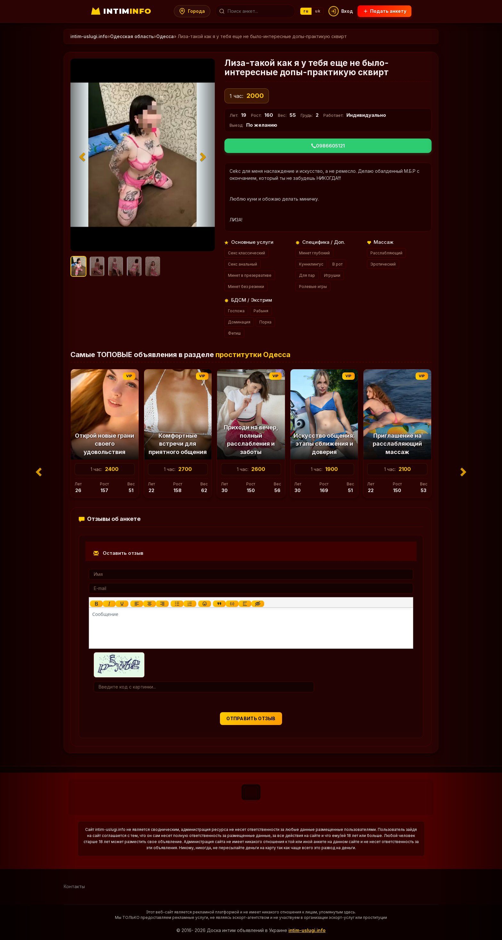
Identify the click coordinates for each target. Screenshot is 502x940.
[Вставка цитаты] (219, 604)
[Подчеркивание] (122, 604)
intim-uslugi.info (89, 36)
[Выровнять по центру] (149, 604)
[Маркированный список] (177, 604)
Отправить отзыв (251, 718)
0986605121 (328, 146)
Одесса (165, 36)
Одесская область (132, 36)
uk (317, 11)
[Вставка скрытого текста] (257, 604)
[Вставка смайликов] (204, 604)
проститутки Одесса (252, 354)
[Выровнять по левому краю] (136, 604)
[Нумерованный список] (189, 604)
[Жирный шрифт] (96, 604)
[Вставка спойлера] (245, 604)
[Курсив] (109, 604)
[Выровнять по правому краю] (162, 604)
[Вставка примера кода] (232, 604)
